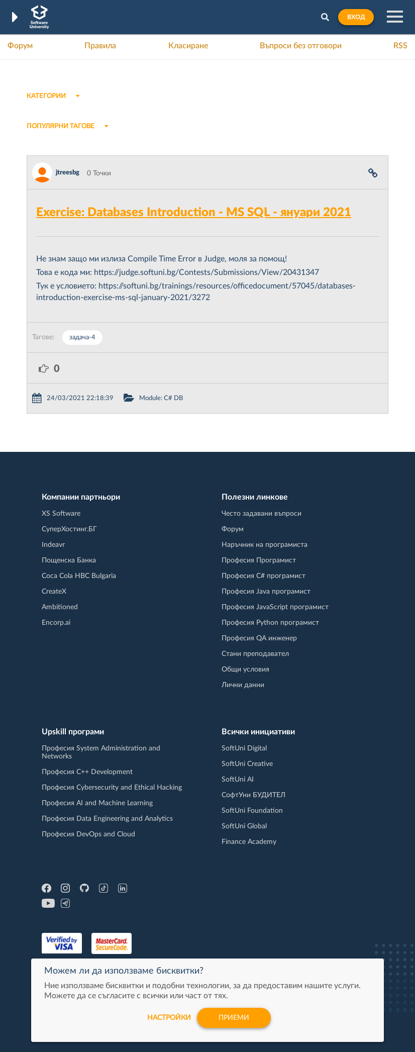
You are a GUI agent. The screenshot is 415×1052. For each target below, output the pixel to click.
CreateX (54, 591)
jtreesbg (67, 172)
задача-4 (82, 337)
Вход (356, 17)
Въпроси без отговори (301, 46)
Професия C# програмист (263, 576)
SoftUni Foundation (252, 810)
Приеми (234, 1017)
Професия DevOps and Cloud (88, 834)
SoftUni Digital (244, 748)
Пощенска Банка (69, 560)
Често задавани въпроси (261, 513)
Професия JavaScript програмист (275, 607)
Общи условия (245, 669)
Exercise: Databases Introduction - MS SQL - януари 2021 (193, 213)
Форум (20, 46)
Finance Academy (249, 841)
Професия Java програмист (266, 591)
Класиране (188, 46)
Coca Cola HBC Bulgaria (79, 576)
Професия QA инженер (259, 638)
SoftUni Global (244, 826)
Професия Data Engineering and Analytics (107, 818)
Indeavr (53, 544)
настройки (169, 1017)
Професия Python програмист (270, 622)
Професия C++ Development (87, 772)
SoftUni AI (238, 779)
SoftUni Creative (247, 764)
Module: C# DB (161, 398)
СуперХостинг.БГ (69, 529)
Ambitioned (60, 607)
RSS (400, 46)
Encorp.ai (56, 622)
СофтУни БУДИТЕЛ (253, 795)
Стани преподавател (255, 653)
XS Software (61, 513)
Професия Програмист (259, 560)
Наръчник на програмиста (264, 544)
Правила (100, 46)
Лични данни (243, 685)
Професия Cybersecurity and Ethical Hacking (112, 787)
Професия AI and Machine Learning (97, 803)
